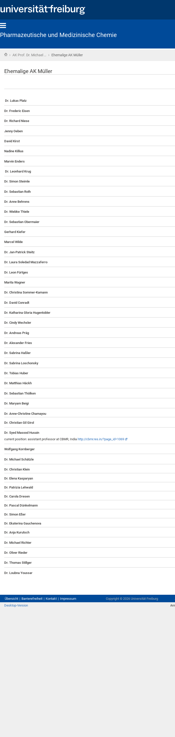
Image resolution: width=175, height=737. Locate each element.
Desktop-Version (16, 605)
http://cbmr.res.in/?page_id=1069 (101, 439)
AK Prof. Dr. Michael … (29, 55)
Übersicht (11, 598)
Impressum (68, 598)
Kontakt (51, 598)
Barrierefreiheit (31, 598)
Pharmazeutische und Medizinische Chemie (58, 35)
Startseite (5, 54)
